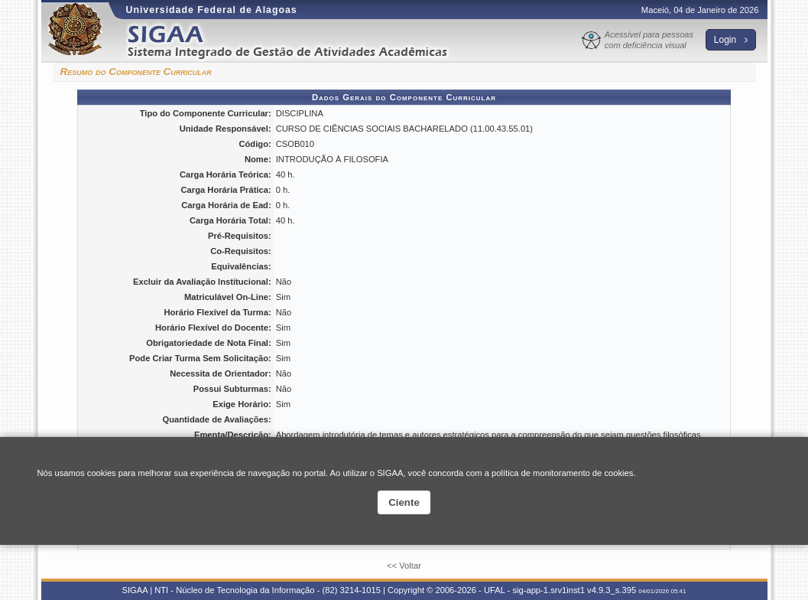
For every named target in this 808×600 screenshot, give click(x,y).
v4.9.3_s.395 (611, 590)
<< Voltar (404, 565)
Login (731, 39)
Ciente (404, 502)
